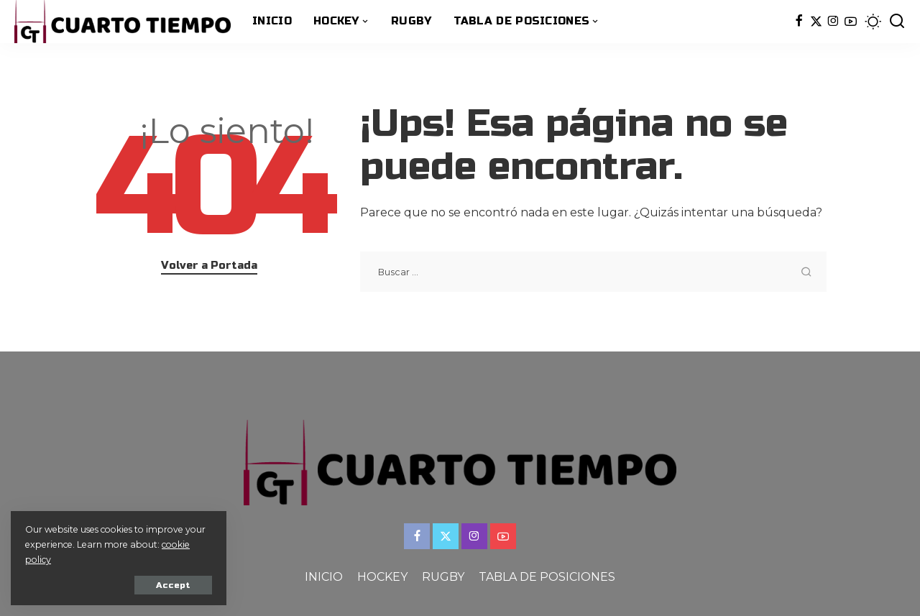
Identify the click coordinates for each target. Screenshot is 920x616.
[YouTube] (851, 21)
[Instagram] (833, 21)
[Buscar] (897, 21)
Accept (173, 585)
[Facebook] (799, 21)
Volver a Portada (209, 265)
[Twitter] (816, 21)
